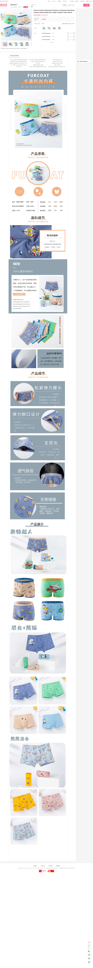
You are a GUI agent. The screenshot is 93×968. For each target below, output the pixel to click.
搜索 (86, 5)
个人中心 (54, 1)
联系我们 (58, 865)
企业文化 (43, 865)
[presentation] (1, 44)
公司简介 (35, 865)
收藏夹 (60, 1)
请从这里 (4, 1)
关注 (26, 7)
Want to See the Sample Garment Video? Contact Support (15, 48)
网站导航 (82, 1)
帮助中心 (77, 1)
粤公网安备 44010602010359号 (51, 868)
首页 (49, 1)
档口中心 (65, 1)
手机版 (72, 1)
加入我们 (50, 865)
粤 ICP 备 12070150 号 (38, 868)
